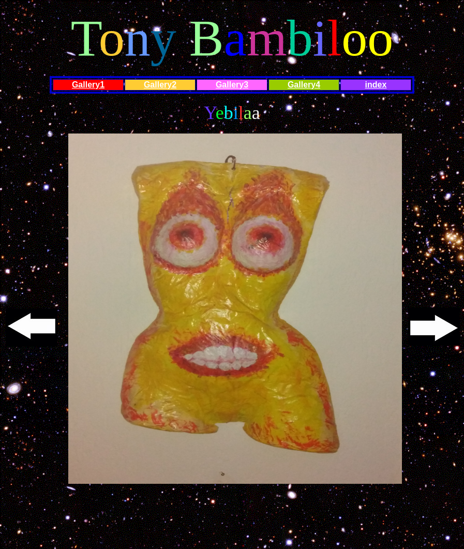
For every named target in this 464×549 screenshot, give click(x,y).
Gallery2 (160, 84)
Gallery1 (88, 84)
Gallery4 (304, 84)
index (376, 84)
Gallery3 (232, 84)
